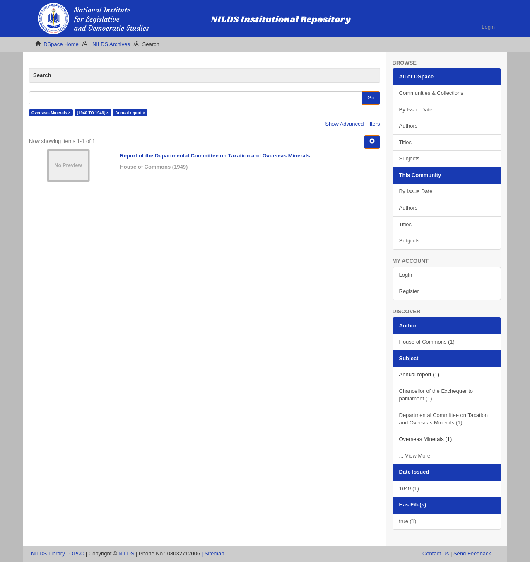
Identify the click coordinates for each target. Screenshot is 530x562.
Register (409, 291)
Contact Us (435, 553)
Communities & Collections (431, 93)
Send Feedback (472, 553)
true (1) (408, 521)
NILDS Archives (111, 44)
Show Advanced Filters (352, 124)
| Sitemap (213, 553)
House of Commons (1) (427, 342)
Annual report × (130, 112)
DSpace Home (61, 44)
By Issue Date (416, 110)
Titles (405, 142)
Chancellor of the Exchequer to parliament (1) (436, 395)
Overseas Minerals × (51, 112)
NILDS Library (48, 553)
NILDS (126, 553)
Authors (408, 126)
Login (405, 275)
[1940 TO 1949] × (93, 112)
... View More (415, 456)
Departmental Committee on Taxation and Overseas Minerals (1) (443, 419)
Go (370, 97)
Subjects (409, 158)
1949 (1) (409, 488)
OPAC (76, 553)
